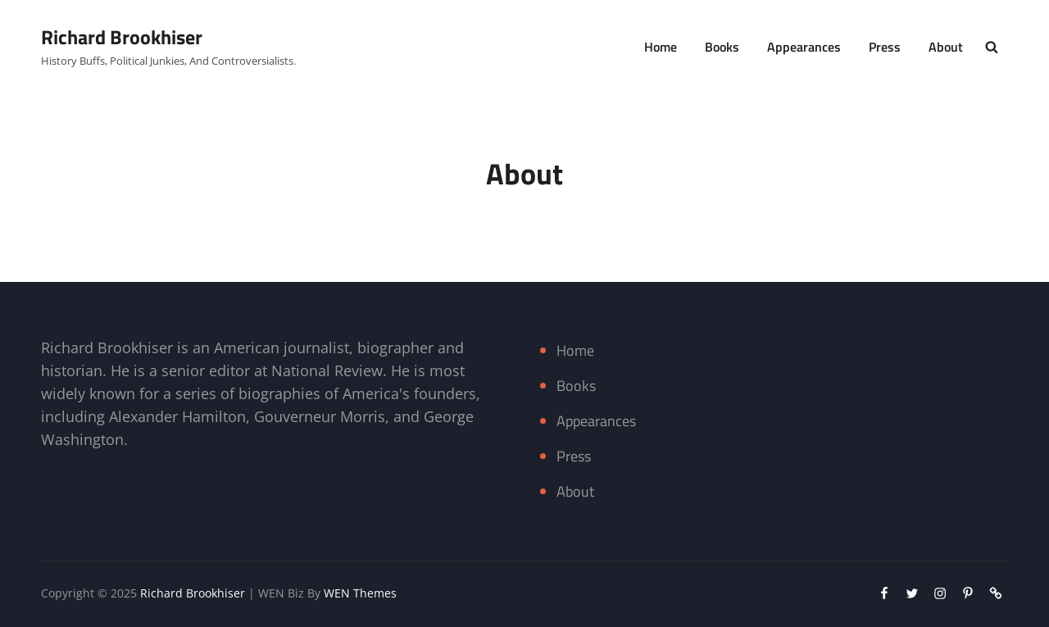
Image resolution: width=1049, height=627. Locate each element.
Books (722, 47)
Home (660, 47)
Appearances (804, 47)
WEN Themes (360, 593)
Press (885, 47)
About (946, 47)
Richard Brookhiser (121, 37)
